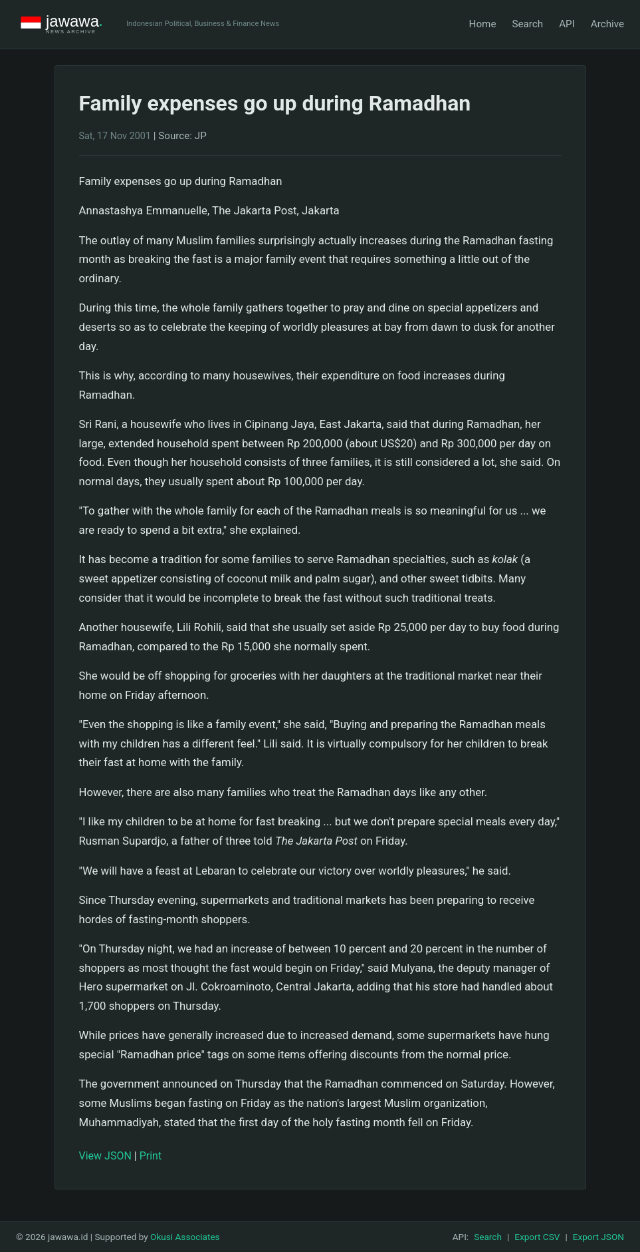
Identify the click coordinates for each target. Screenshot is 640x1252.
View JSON (105, 1155)
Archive (607, 24)
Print (150, 1155)
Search (527, 24)
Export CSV (537, 1236)
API (567, 24)
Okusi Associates (185, 1236)
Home (482, 24)
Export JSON (598, 1236)
